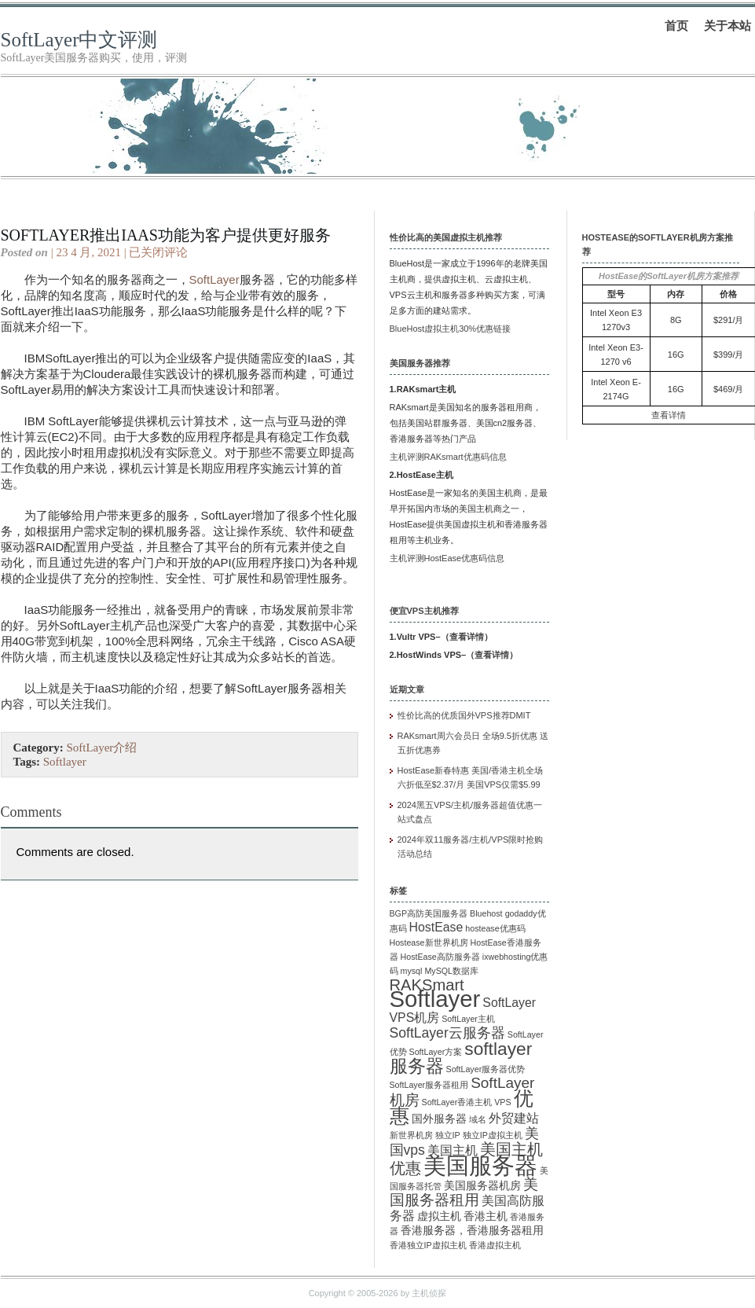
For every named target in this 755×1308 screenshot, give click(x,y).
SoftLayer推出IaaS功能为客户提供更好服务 (166, 235)
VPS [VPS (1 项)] (502, 1102)
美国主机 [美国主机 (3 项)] (452, 1150)
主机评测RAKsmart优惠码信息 (448, 456)
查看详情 (466, 636)
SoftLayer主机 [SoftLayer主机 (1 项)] (468, 1018)
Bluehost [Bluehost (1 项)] (486, 913)
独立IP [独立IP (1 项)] (447, 1135)
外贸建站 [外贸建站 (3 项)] (514, 1118)
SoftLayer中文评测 (79, 39)
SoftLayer (214, 279)
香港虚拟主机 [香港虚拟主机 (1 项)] (495, 1245)
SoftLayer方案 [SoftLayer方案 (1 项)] (436, 1051)
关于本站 (727, 25)
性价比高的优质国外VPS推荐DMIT (464, 715)
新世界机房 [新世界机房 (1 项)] (411, 1135)
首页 (676, 25)
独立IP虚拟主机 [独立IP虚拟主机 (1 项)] (492, 1135)
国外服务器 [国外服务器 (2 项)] (439, 1119)
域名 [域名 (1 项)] (477, 1119)
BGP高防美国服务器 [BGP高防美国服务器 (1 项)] (429, 913)
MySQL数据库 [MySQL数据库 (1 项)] (451, 970)
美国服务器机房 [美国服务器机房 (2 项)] (482, 1186)
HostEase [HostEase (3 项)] (436, 927)
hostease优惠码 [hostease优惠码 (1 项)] (495, 928)
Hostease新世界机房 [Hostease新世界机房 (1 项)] (429, 942)
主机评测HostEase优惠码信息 (447, 558)
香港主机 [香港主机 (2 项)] (486, 1216)
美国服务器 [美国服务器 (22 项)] (480, 1165)
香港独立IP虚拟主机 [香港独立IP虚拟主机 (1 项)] (428, 1245)
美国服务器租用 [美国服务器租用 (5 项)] (464, 1192)
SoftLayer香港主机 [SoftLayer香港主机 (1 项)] (457, 1102)
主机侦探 (429, 1293)
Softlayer (64, 761)
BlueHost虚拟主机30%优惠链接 (450, 328)
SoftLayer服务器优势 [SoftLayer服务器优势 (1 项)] (486, 1069)
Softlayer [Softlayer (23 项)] (435, 999)
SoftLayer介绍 (101, 747)
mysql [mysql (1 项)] (412, 970)
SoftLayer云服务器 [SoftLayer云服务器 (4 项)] (447, 1033)
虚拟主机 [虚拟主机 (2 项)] (439, 1216)
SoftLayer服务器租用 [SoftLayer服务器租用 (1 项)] (429, 1084)
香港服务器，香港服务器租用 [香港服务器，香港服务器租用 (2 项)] (472, 1230)
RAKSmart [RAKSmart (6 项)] (427, 985)
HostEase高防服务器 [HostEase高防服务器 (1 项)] (440, 956)
